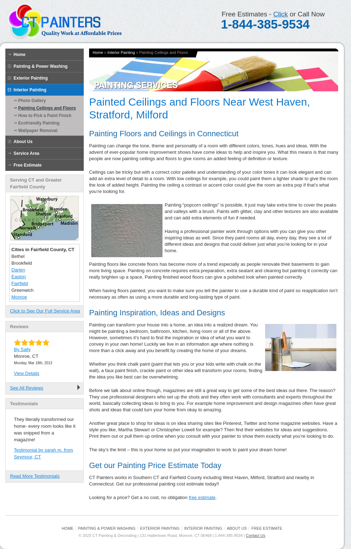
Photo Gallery (32, 100)
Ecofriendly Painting (39, 123)
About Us (23, 141)
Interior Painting (30, 89)
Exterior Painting (31, 78)
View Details (26, 373)
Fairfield (19, 283)
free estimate (202, 497)
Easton (18, 276)
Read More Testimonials (35, 476)
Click (280, 14)
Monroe (19, 297)
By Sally (22, 349)
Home (19, 54)
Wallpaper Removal (37, 130)
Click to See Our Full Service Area (45, 311)
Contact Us (255, 535)
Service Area (26, 153)
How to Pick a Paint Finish (44, 115)
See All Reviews (26, 388)
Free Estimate (28, 165)
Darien (18, 270)
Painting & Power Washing (41, 66)
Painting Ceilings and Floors (47, 108)
